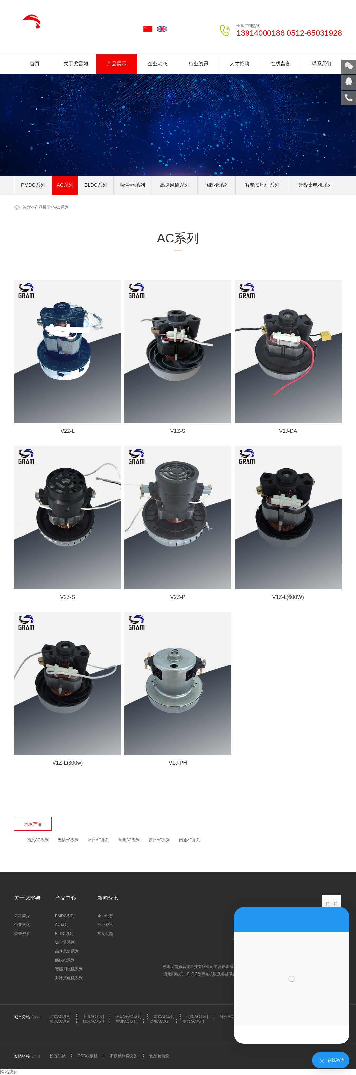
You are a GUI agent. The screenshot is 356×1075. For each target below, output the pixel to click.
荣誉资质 (22, 933)
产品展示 (117, 63)
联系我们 (321, 63)
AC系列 (65, 185)
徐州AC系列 (98, 840)
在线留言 (280, 63)
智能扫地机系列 (262, 185)
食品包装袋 (159, 1056)
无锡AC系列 (68, 840)
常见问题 (105, 933)
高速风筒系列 (174, 185)
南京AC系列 (38, 840)
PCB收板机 (88, 1056)
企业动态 (158, 63)
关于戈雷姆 (76, 63)
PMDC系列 (33, 185)
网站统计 (9, 1071)
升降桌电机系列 (315, 185)
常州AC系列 (129, 840)
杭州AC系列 (93, 1021)
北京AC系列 (60, 1016)
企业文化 (22, 924)
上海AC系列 (93, 1016)
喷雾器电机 (232, 966)
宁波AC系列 (126, 1021)
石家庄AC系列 (128, 1016)
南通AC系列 (189, 840)
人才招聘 (239, 63)
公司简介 (22, 916)
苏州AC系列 (159, 840)
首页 (35, 63)
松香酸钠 (58, 1056)
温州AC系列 (160, 1021)
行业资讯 (198, 63)
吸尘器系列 (132, 185)
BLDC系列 (95, 185)
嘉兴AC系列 (193, 1021)
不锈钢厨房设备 (123, 1056)
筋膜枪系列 (216, 185)
